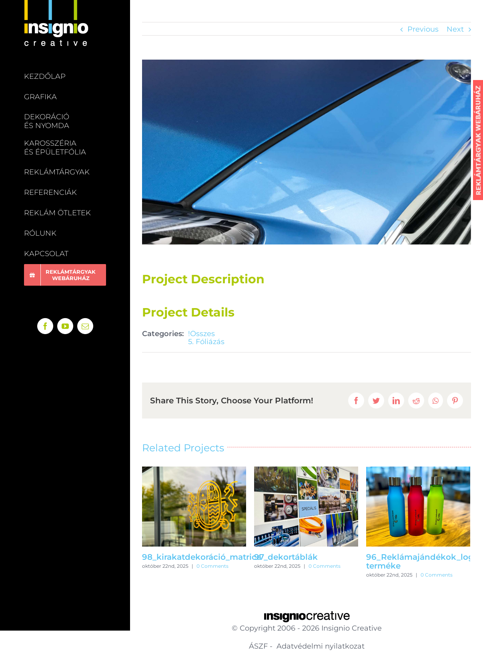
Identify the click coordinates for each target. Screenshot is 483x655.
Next (455, 29)
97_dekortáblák (286, 557)
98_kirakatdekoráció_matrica (201, 557)
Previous (423, 29)
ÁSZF (258, 646)
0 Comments (212, 566)
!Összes (201, 333)
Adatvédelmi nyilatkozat (320, 646)
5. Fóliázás (206, 341)
